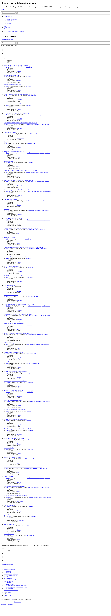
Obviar (2, 9)
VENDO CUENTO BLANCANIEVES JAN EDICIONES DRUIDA (21, 228)
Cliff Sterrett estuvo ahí (9, 285)
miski (7, 344)
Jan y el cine (7, 362)
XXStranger (9, 516)
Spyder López (7, 514)
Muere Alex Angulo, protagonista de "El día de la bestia (17, 428)
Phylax (5, 142)
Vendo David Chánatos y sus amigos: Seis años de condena (18, 180)
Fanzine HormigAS (8, 161)
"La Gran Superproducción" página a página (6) (15, 371)
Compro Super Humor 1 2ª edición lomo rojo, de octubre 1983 (19, 304)
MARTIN (8, 95)
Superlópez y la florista (9, 237)
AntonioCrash (9, 134)
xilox (7, 172)
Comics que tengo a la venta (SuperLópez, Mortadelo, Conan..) (19, 189)
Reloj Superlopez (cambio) (10, 199)
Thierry (7, 153)
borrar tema (6, 209)
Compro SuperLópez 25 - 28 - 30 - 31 (13, 218)
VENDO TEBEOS (8, 476)
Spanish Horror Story (9, 534)
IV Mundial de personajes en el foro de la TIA (15, 381)
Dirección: (42, 545)
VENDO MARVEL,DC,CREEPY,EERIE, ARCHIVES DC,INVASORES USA (23, 247)
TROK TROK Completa (10, 342)
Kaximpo (8, 325)
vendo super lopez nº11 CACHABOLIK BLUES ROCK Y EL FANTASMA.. (23, 467)
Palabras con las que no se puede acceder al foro (16, 256)
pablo (7, 239)
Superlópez (29, 67)
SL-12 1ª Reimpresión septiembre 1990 (13, 276)
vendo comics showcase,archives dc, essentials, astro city (18, 333)
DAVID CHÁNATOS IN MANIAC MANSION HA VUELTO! (19, 390)
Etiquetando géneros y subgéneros (12, 84)
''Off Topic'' (28, 76)
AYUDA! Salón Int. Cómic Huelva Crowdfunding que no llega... (20, 94)
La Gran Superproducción (32, 363)
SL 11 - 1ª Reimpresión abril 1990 (12, 266)
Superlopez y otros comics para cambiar (13, 151)
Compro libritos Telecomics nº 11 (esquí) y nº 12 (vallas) (18, 314)
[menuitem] (12, 19)
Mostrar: (9, 545)
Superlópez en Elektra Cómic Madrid (13, 400)
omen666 (8, 162)
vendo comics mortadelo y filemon (12, 457)
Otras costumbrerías (9, 448)
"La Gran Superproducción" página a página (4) (15, 419)
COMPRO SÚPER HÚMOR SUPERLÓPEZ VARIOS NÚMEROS (20, 123)
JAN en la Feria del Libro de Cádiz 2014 (14, 438)
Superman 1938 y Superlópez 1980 (12, 103)
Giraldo (7, 200)
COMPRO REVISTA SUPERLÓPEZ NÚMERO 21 (16, 113)
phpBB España (17, 602)
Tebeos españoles (32, 95)
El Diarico (29, 325)
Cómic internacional (31, 353)
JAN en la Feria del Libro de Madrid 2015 (14, 323)
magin (7, 67)
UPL (7, 535)
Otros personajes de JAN (33, 296)
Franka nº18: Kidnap (9, 524)
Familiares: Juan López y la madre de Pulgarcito (16, 65)
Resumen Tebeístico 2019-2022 (11, 75)
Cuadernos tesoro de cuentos (11, 295)
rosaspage (8, 191)
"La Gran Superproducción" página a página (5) (15, 409)
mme (7, 459)
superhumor (8, 497)
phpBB (11, 599)
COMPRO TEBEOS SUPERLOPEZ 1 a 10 (14, 486)
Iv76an (7, 220)
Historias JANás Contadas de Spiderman (14, 352)
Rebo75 (7, 478)
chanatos (8, 181)
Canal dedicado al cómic (10, 132)
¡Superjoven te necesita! (10, 505)
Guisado (8, 210)
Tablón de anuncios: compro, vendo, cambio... (39, 114)
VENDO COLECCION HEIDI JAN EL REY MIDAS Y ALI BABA (21, 170)
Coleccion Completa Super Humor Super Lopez (15, 495)
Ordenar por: (26, 545)
